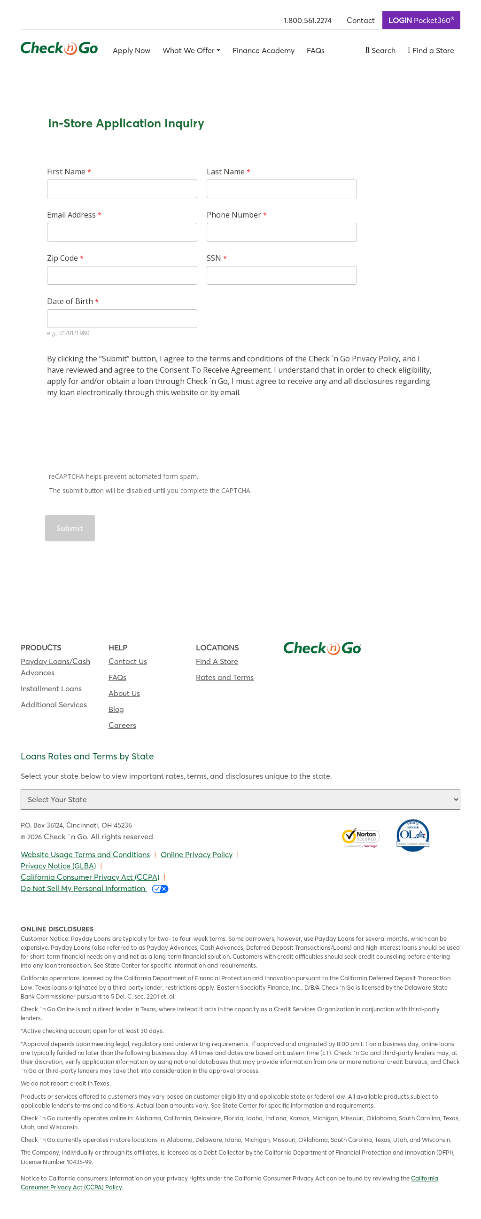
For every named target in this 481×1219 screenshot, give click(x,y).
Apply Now (131, 50)
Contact (361, 20)
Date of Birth (70, 301)
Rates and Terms (225, 677)
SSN (214, 258)
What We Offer (189, 50)
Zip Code (62, 258)
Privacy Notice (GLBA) (58, 865)
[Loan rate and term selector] (240, 799)
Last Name (226, 171)
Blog (116, 709)
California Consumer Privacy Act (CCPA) (90, 877)
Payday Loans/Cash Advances (55, 666)
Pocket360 (421, 20)
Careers (122, 725)
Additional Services (54, 704)
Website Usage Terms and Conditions (85, 854)
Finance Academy (264, 50)
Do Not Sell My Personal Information (95, 888)
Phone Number (235, 215)
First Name (66, 171)
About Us (124, 693)
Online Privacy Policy (197, 854)
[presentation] (117, 436)
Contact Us (128, 661)
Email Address (71, 215)
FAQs (316, 50)
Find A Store (217, 661)
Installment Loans (51, 688)
